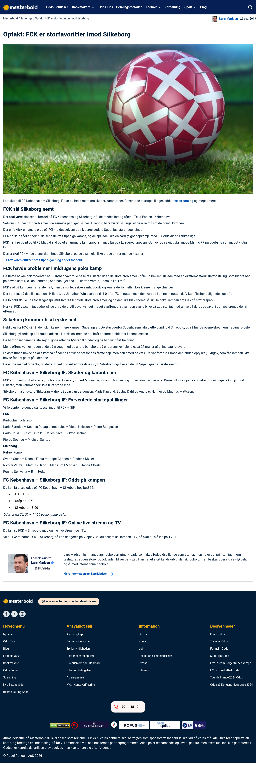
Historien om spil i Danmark (83, 663)
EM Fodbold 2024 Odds (224, 670)
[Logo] (20, 602)
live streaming (183, 201)
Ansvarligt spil (79, 626)
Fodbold (151, 7)
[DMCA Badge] (60, 725)
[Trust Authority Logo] (94, 725)
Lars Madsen (228, 18)
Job (141, 649)
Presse (143, 663)
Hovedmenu (14, 626)
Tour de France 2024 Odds (226, 678)
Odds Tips (106, 7)
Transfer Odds (219, 642)
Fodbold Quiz (11, 656)
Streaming (172, 7)
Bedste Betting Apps (15, 692)
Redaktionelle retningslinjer (155, 656)
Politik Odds (217, 634)
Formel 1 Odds (219, 649)
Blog (203, 7)
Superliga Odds (219, 656)
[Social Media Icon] (6, 614)
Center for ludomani (79, 642)
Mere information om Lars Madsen (88, 573)
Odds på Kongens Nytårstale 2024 (231, 685)
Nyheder (8, 634)
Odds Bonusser (57, 7)
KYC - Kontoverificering (81, 685)
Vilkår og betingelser (79, 670)
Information (149, 626)
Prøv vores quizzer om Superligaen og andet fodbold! (44, 260)
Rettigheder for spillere (80, 656)
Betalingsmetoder (129, 7)
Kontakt (144, 642)
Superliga (26, 18)
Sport (188, 7)
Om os (143, 634)
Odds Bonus (10, 670)
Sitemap (144, 670)
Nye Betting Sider (13, 685)
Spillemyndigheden (78, 649)
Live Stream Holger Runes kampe (230, 663)
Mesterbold (10, 18)
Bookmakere (81, 7)
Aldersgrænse (75, 678)
